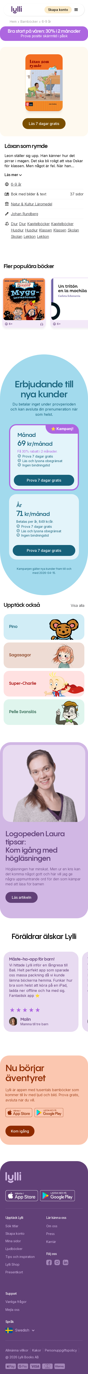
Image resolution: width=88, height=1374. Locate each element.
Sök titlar (11, 1226)
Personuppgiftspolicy (61, 1350)
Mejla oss (12, 1310)
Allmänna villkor (16, 1350)
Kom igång (20, 1131)
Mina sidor (13, 1241)
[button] (76, 9)
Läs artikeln (21, 897)
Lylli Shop (12, 1264)
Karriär (51, 1242)
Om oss (51, 1226)
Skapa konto (58, 10)
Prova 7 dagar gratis (44, 480)
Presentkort (14, 1272)
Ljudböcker (13, 1249)
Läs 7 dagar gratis (44, 123)
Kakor (36, 1350)
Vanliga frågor (16, 1302)
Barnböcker (29, 21)
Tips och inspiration (20, 1257)
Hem (13, 21)
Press (50, 1234)
